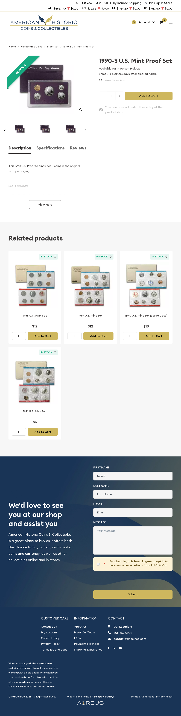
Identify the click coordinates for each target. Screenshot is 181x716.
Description (19, 148)
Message (99, 522)
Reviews (78, 148)
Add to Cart (42, 336)
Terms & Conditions (54, 649)
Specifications (50, 148)
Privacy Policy (50, 643)
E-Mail (98, 504)
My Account (49, 632)
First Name (101, 467)
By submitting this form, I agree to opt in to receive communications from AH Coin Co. (138, 563)
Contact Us (49, 626)
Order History (50, 638)
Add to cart (148, 96)
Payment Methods (86, 643)
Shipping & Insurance (88, 649)
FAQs (77, 638)
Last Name (101, 486)
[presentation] (120, 580)
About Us (80, 626)
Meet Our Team (84, 632)
